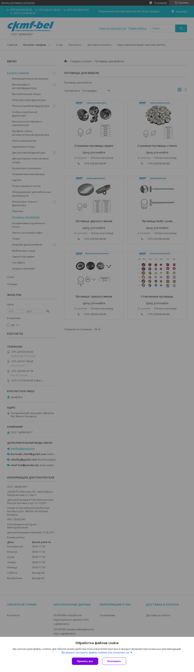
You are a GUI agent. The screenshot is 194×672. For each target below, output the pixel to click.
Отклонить (114, 661)
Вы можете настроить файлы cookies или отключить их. (95, 652)
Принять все (85, 661)
